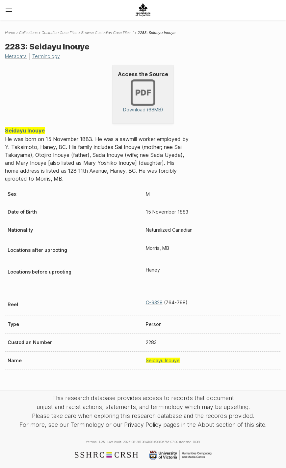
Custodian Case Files (59, 32)
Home (10, 32)
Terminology (46, 56)
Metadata (16, 56)
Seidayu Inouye (25, 130)
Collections (28, 32)
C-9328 (154, 302)
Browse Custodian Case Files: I (107, 32)
